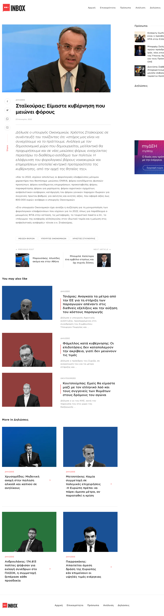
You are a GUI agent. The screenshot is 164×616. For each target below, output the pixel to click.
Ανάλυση (140, 8)
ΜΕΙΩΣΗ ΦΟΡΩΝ (26, 239)
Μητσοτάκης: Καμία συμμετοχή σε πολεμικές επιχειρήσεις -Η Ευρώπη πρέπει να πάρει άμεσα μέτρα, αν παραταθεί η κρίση (83, 486)
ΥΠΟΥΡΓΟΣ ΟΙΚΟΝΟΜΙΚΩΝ (53, 239)
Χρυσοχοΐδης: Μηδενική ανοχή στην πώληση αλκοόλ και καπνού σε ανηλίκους (22, 482)
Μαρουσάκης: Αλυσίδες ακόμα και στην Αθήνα (46, 260)
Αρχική (91, 8)
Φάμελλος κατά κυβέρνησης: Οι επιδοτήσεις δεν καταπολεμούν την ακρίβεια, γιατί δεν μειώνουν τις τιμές (89, 349)
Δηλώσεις (155, 8)
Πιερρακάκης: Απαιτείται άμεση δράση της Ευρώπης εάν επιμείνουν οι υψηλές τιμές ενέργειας (83, 569)
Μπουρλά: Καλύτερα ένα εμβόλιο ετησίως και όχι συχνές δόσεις (79, 259)
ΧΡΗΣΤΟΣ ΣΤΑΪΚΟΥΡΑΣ (84, 239)
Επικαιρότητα (107, 8)
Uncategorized (68, 378)
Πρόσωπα (125, 8)
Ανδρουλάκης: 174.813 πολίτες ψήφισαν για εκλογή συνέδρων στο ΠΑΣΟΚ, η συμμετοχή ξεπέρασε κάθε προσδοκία (21, 571)
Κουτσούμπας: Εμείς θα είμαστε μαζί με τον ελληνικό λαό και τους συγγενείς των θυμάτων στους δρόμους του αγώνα (89, 389)
